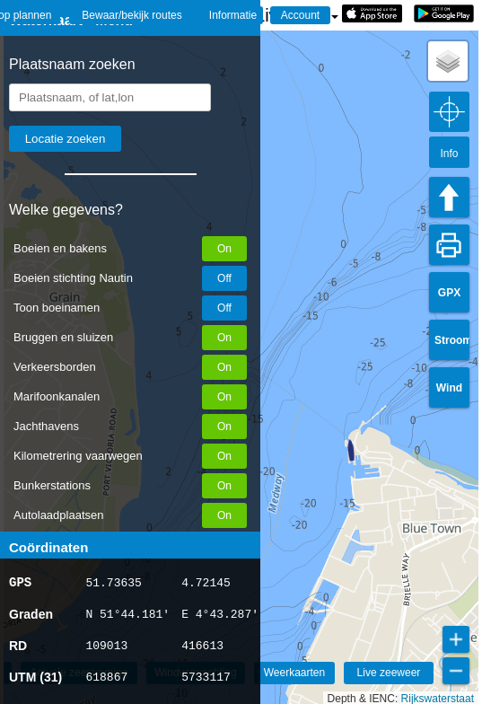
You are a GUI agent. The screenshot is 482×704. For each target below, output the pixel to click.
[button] (342, 450)
